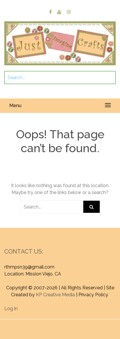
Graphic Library (75, 329)
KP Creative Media (55, 294)
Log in (11, 308)
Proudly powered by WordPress (49, 322)
